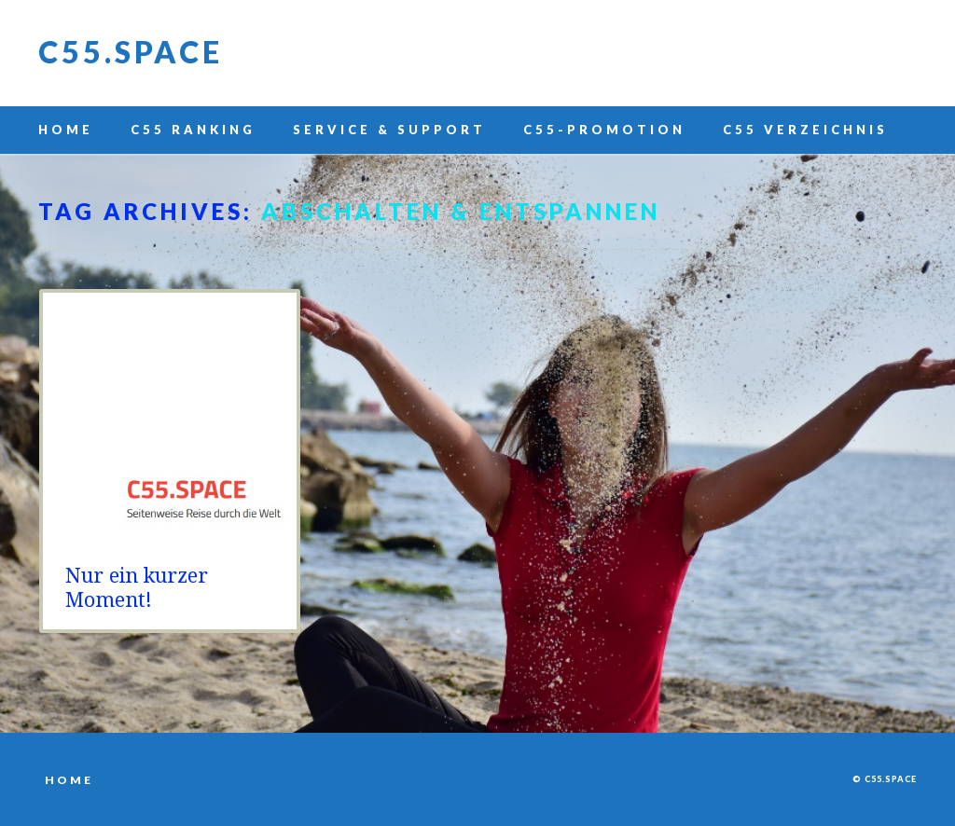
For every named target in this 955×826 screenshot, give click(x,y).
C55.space (130, 52)
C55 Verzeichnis (805, 129)
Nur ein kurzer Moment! (136, 588)
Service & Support (389, 129)
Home (65, 129)
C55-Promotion (604, 129)
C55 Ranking (193, 129)
